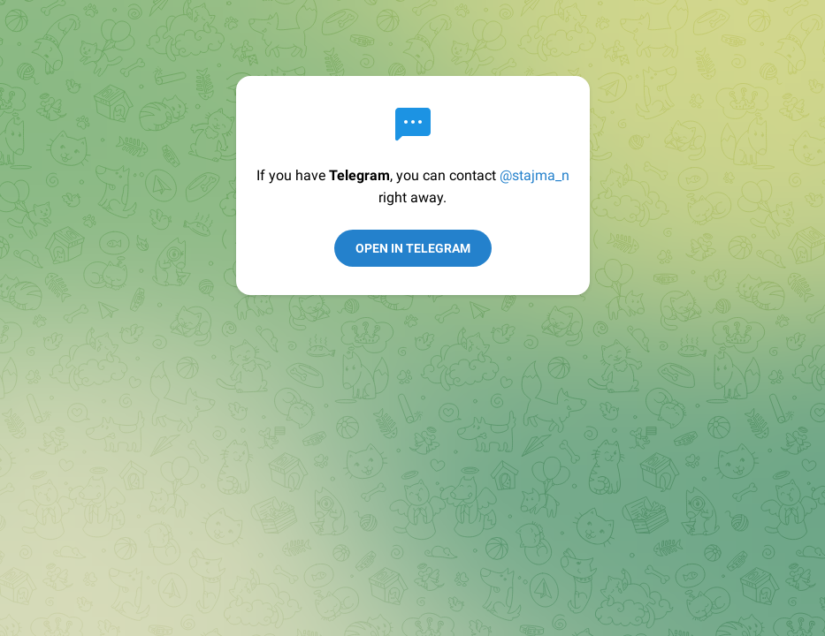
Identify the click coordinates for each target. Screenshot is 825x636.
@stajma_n (534, 175)
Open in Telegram (412, 248)
